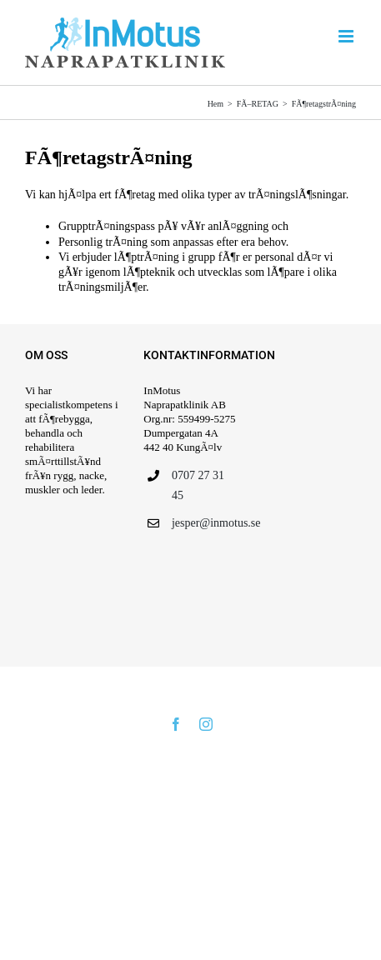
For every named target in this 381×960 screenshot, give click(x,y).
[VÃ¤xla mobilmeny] (347, 36)
